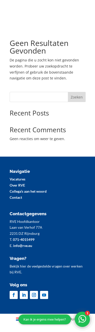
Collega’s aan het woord (28, 191)
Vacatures (17, 179)
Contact (16, 197)
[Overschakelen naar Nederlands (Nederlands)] (29, 319)
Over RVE (17, 185)
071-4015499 (23, 239)
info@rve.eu (22, 245)
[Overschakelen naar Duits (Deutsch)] (63, 319)
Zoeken (77, 97)
